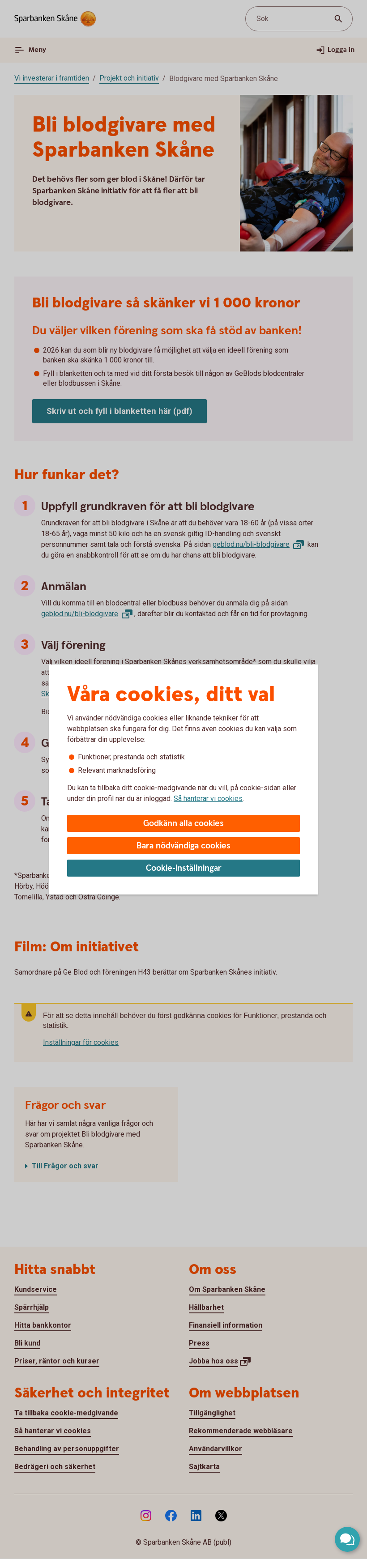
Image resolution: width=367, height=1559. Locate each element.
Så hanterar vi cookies (208, 798)
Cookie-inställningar (184, 868)
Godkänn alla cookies (183, 823)
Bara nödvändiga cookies (183, 846)
